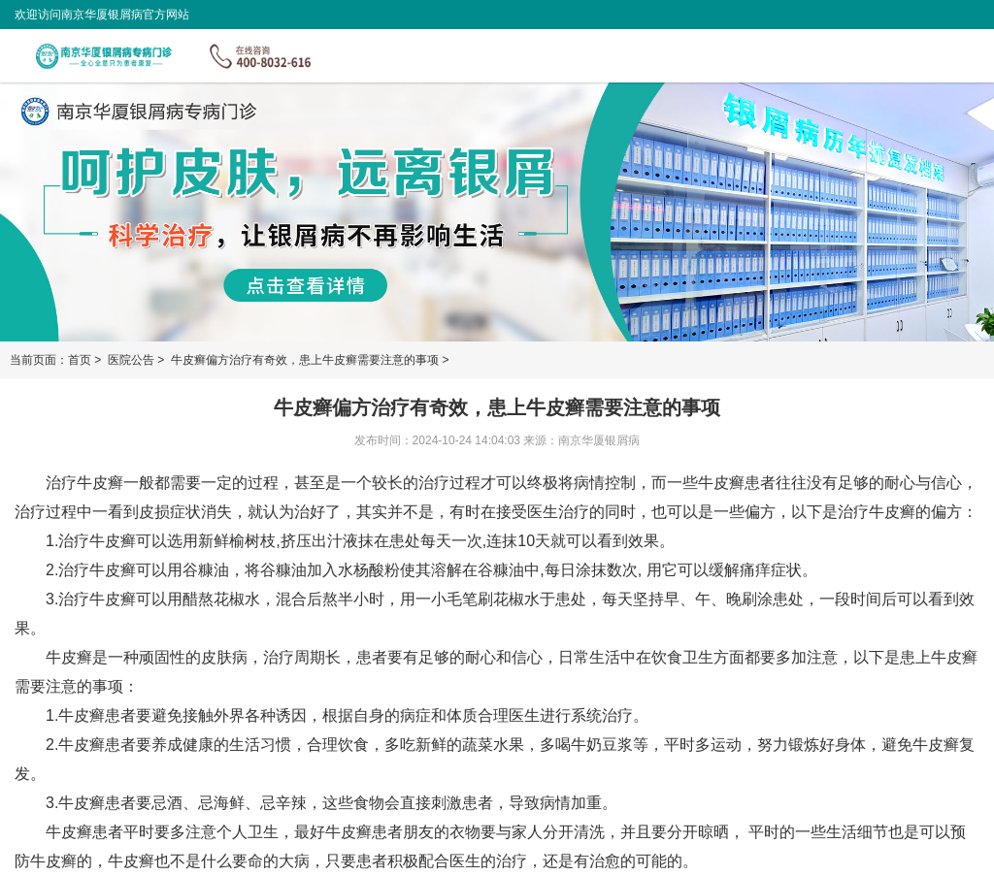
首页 (79, 360)
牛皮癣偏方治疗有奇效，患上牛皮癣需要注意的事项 (306, 360)
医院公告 (132, 360)
